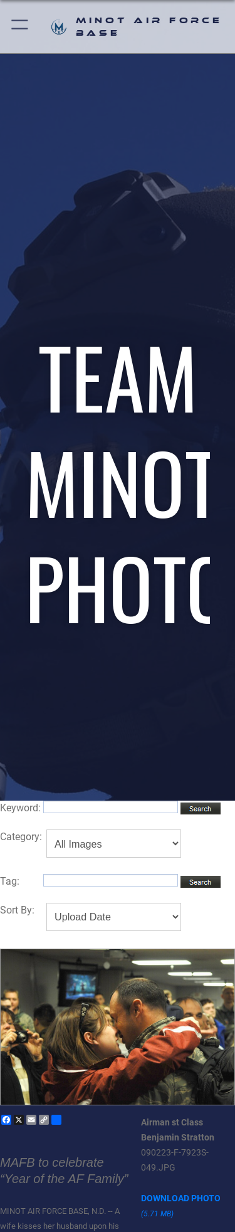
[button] (20, 26)
